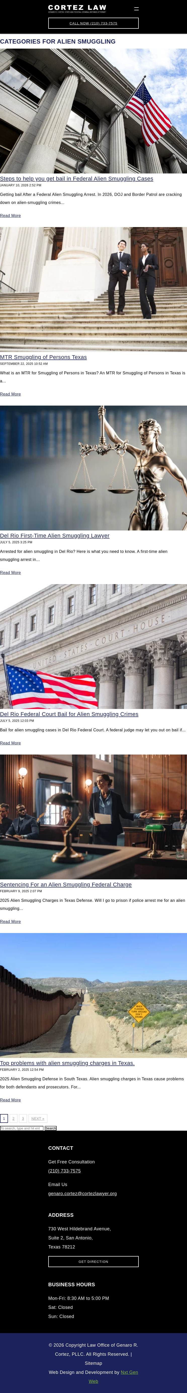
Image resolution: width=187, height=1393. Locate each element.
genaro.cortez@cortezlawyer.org (82, 1193)
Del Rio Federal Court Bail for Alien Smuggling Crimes (69, 714)
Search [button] (50, 1128)
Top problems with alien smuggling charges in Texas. (67, 1063)
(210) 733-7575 (93, 23)
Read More (10, 215)
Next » (37, 1119)
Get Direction (94, 1262)
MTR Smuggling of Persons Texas (43, 357)
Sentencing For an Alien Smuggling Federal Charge (66, 884)
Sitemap (93, 1363)
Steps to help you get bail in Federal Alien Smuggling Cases (76, 178)
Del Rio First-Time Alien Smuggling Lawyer (55, 535)
